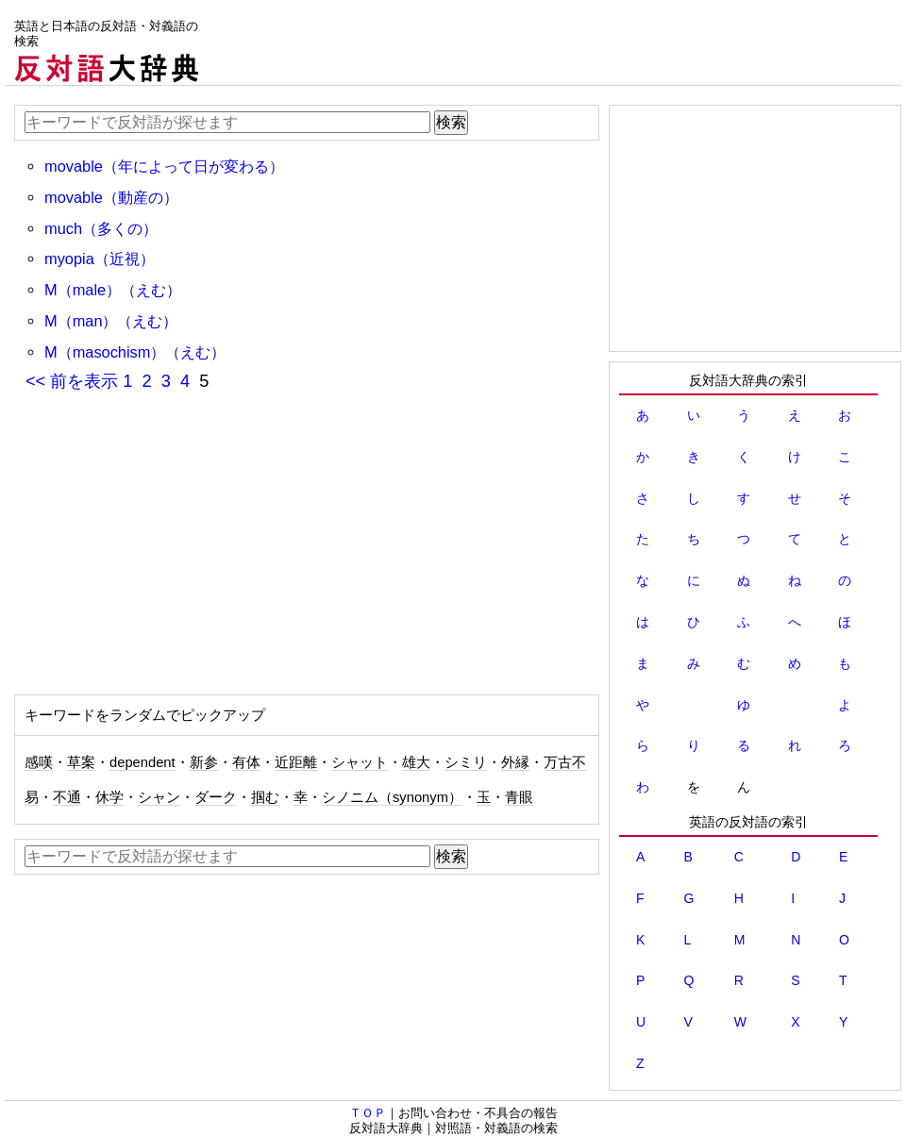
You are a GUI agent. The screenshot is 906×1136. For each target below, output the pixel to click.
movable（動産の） (111, 197)
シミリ (466, 762)
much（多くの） (101, 228)
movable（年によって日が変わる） (164, 166)
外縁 (515, 762)
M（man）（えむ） (111, 320)
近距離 (296, 762)
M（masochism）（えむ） (135, 351)
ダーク (215, 797)
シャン (159, 797)
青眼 (519, 797)
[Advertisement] (557, 42)
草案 (81, 762)
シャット (359, 762)
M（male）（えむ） (112, 289)
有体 (246, 762)
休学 (109, 797)
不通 (67, 797)
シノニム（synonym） (392, 797)
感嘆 (39, 762)
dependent (142, 762)
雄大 (416, 762)
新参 (204, 762)
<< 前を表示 (71, 381)
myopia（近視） (99, 258)
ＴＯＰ (367, 1113)
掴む (265, 797)
